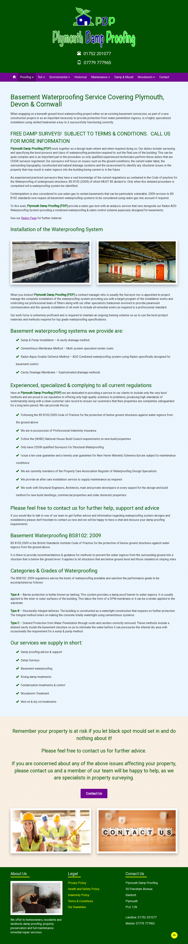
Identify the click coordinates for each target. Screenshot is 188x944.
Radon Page (29, 218)
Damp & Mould (123, 77)
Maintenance (100, 77)
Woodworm (146, 77)
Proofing (27, 77)
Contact (164, 77)
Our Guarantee (77, 907)
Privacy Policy (77, 883)
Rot (41, 77)
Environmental (59, 77)
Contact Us (94, 793)
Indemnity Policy (78, 895)
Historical (80, 77)
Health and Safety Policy (84, 889)
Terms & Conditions (80, 901)
